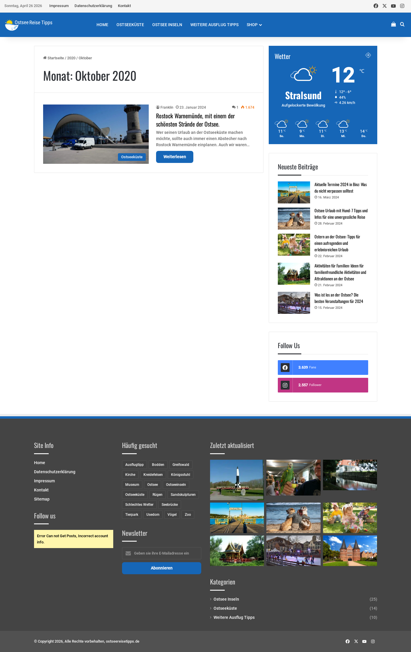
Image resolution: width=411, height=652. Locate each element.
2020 (71, 58)
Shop (252, 24)
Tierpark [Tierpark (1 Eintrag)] (131, 515)
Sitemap (42, 499)
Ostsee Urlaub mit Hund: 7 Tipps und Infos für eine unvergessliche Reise (341, 213)
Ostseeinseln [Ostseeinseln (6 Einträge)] (176, 485)
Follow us (44, 515)
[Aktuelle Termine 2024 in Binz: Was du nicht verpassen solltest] (294, 192)
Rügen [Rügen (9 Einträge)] (158, 495)
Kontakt (124, 6)
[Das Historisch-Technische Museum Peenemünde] (237, 480)
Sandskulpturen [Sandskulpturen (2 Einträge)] (183, 495)
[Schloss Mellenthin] (350, 475)
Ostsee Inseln (167, 24)
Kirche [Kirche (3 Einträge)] (130, 475)
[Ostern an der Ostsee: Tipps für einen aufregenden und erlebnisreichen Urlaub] (294, 245)
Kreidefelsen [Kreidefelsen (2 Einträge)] (153, 475)
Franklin (166, 107)
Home (102, 24)
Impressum (59, 6)
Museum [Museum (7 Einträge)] (132, 485)
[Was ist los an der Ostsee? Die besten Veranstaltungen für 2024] (294, 303)
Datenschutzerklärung (93, 6)
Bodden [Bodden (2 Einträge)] (158, 465)
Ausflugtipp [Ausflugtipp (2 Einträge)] (134, 465)
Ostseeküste (130, 24)
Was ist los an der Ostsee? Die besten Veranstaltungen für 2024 (338, 298)
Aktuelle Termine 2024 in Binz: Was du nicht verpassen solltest (340, 187)
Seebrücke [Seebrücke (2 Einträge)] (170, 505)
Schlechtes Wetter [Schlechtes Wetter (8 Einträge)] (139, 505)
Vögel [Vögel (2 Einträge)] (172, 515)
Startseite (53, 58)
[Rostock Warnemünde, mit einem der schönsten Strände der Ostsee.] (96, 134)
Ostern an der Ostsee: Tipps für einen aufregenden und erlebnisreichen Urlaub (337, 242)
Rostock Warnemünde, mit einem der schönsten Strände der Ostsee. (195, 119)
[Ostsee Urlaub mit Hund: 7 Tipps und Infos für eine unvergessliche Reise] (294, 219)
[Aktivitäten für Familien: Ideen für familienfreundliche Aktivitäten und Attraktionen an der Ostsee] (294, 274)
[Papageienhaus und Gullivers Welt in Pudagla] (293, 478)
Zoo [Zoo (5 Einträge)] (188, 515)
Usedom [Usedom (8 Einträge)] (152, 515)
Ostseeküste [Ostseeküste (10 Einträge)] (134, 495)
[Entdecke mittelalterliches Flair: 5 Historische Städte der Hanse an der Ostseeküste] (350, 550)
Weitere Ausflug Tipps (214, 24)
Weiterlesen (174, 156)
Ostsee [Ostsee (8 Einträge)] (152, 485)
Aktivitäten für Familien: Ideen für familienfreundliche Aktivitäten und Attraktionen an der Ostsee (340, 272)
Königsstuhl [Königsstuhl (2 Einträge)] (180, 475)
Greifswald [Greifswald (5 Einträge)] (180, 465)
